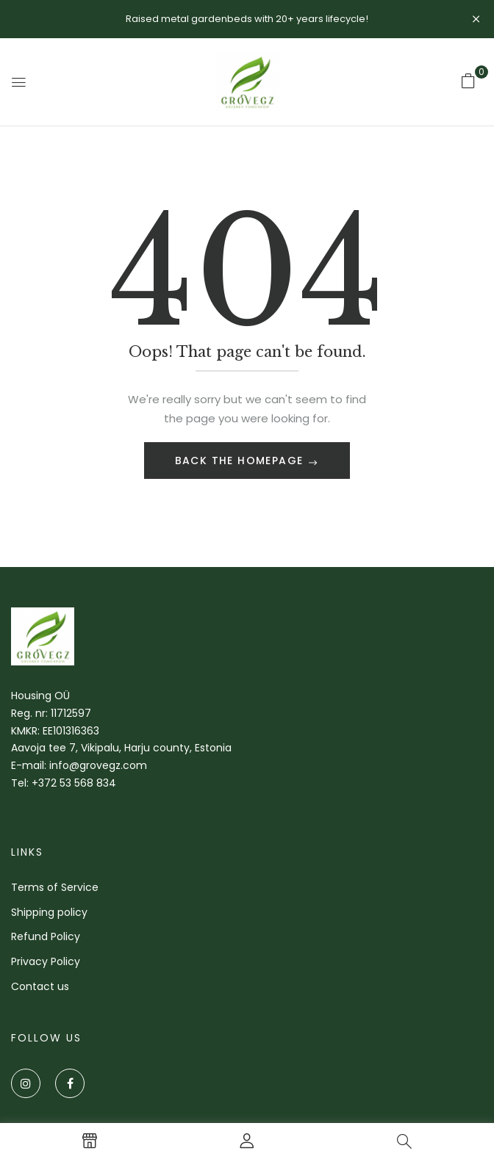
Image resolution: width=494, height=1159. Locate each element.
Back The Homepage (241, 460)
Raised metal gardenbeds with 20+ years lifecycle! (247, 19)
